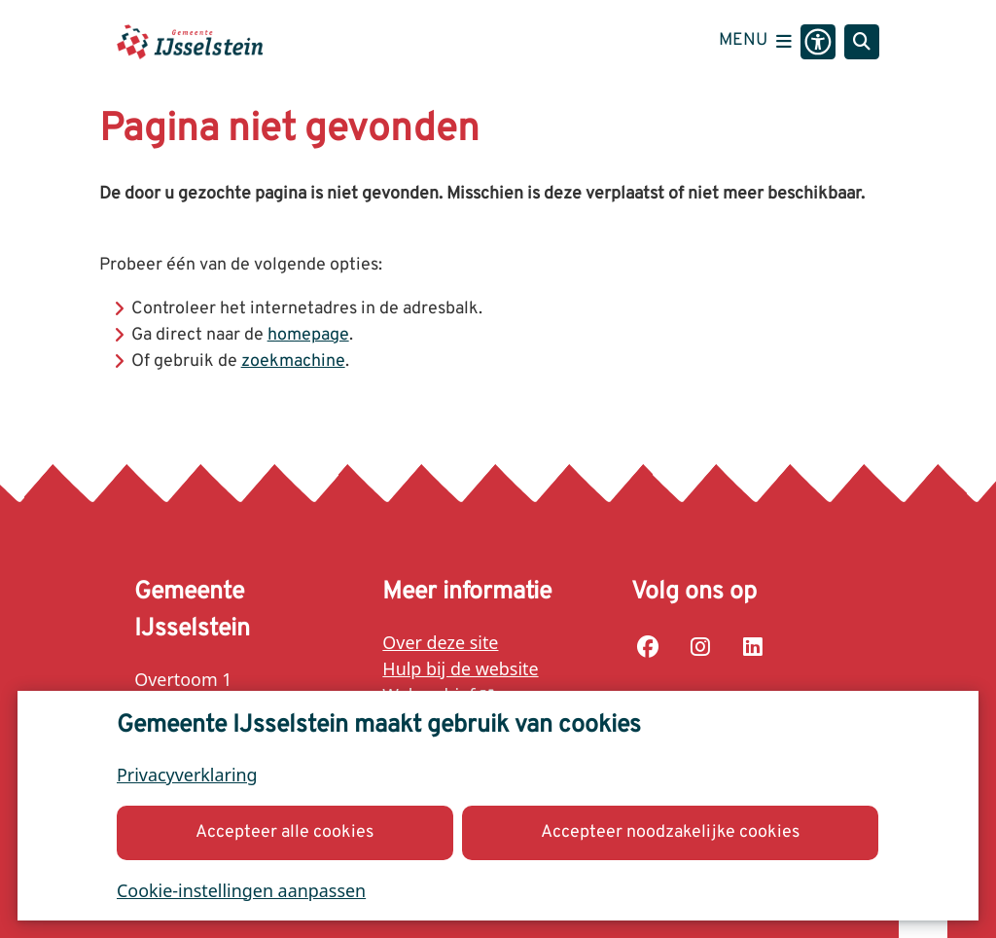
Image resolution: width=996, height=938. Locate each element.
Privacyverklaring (187, 774)
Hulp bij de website (460, 668)
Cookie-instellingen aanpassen (241, 889)
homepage (308, 335)
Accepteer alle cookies (285, 831)
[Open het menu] (755, 42)
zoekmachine (293, 361)
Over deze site (440, 642)
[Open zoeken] (861, 41)
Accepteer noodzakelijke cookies (670, 831)
